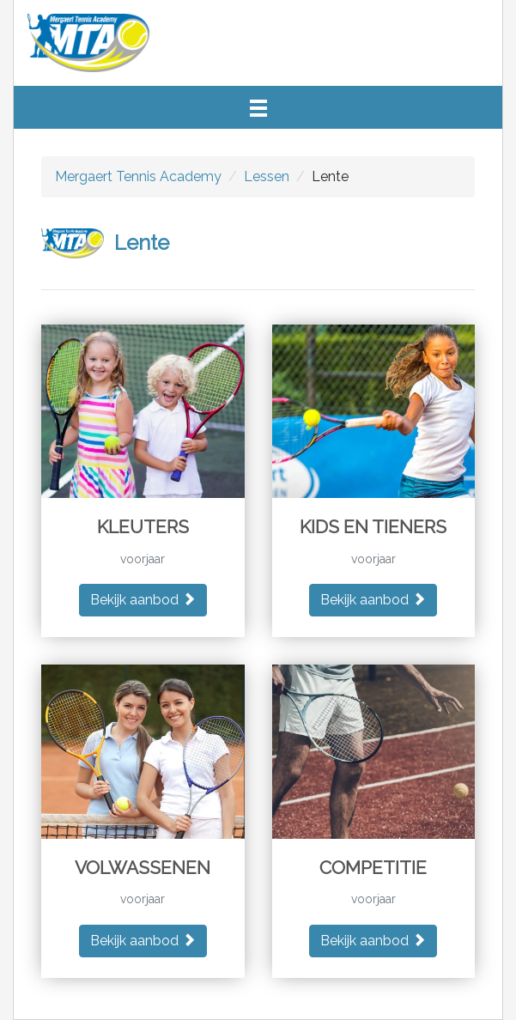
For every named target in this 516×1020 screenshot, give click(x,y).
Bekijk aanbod (143, 600)
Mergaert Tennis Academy (138, 176)
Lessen (266, 176)
